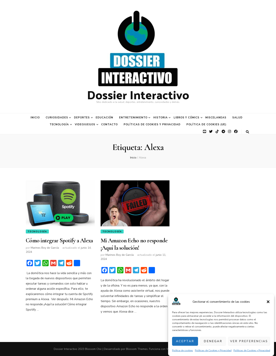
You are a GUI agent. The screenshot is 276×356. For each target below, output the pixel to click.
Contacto (109, 124)
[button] (268, 302)
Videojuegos (85, 124)
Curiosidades (57, 117)
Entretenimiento (133, 117)
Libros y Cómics (187, 117)
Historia (160, 117)
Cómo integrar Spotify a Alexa (59, 240)
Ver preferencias (249, 341)
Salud (237, 117)
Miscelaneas (215, 117)
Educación (104, 117)
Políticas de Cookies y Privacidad (213, 350)
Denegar (213, 341)
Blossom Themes (137, 349)
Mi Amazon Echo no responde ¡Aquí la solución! (134, 244)
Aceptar (185, 341)
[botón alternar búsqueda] (247, 132)
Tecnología (59, 124)
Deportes (82, 117)
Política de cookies (182, 350)
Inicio (35, 117)
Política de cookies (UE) (206, 124)
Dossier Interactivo (138, 94)
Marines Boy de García (45, 248)
